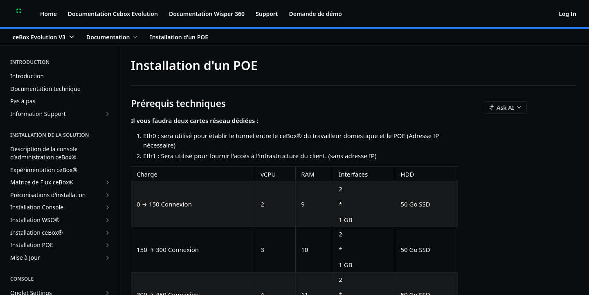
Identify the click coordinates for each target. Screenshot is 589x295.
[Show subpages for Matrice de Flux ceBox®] (107, 182)
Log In (567, 14)
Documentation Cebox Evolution (113, 14)
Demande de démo (315, 14)
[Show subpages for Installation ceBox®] (107, 232)
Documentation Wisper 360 (207, 14)
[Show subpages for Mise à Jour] (107, 257)
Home (48, 14)
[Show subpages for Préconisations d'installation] (107, 195)
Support (267, 14)
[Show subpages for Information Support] (107, 114)
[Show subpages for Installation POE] (107, 245)
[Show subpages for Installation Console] (107, 207)
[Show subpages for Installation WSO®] (107, 220)
